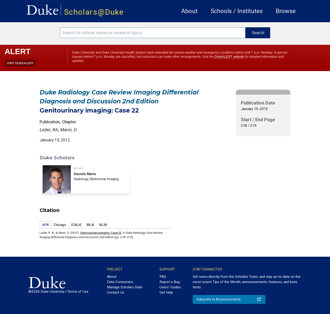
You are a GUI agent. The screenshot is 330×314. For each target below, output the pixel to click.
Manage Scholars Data (124, 287)
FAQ (163, 277)
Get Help (166, 292)
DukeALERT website (229, 56)
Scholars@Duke (94, 12)
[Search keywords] (152, 33)
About (189, 11)
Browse (286, 11)
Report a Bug (170, 282)
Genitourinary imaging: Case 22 (100, 232)
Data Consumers (120, 282)
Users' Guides (170, 287)
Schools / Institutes (237, 11)
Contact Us (115, 292)
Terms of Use (77, 291)
